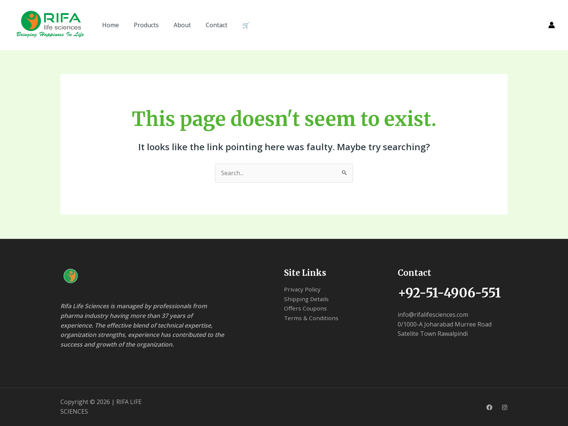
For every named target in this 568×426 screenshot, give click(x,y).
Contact (216, 25)
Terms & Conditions (312, 318)
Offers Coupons (306, 308)
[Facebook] (489, 407)
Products (146, 25)
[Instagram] (505, 407)
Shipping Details (307, 299)
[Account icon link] (551, 25)
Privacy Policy (302, 289)
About (182, 25)
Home (110, 25)
